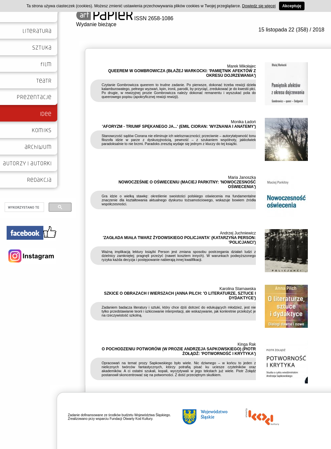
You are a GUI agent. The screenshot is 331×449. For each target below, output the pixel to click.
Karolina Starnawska (237, 288)
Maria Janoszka (242, 177)
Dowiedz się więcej (258, 6)
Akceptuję (291, 6)
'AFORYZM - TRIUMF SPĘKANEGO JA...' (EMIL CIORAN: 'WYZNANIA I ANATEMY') (179, 126)
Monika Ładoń (243, 122)
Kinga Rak (247, 344)
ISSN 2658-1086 (124, 18)
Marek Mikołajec (241, 66)
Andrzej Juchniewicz (238, 233)
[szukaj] (23, 207)
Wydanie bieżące (96, 24)
